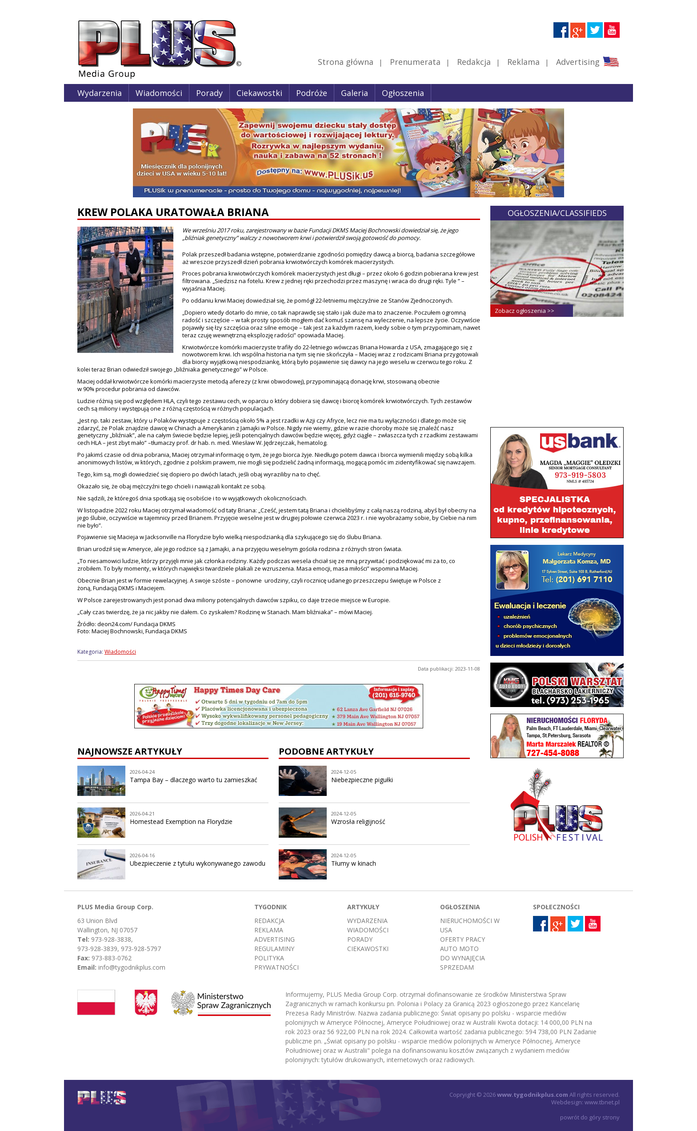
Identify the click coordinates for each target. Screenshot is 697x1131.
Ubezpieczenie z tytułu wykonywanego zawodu (197, 863)
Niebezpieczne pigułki (362, 779)
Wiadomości (159, 93)
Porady (209, 93)
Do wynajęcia (462, 958)
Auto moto (459, 948)
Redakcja (474, 61)
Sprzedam (457, 967)
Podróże (311, 93)
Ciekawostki (259, 93)
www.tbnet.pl (602, 1102)
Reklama (523, 61)
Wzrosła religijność (358, 821)
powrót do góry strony (590, 1117)
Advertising (587, 62)
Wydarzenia (99, 93)
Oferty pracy (462, 939)
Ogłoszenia (403, 93)
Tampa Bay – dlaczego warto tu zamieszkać (193, 779)
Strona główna (345, 61)
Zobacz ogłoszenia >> (524, 311)
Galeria (354, 93)
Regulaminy (274, 948)
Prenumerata (415, 61)
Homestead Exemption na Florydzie (181, 821)
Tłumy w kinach (353, 863)
